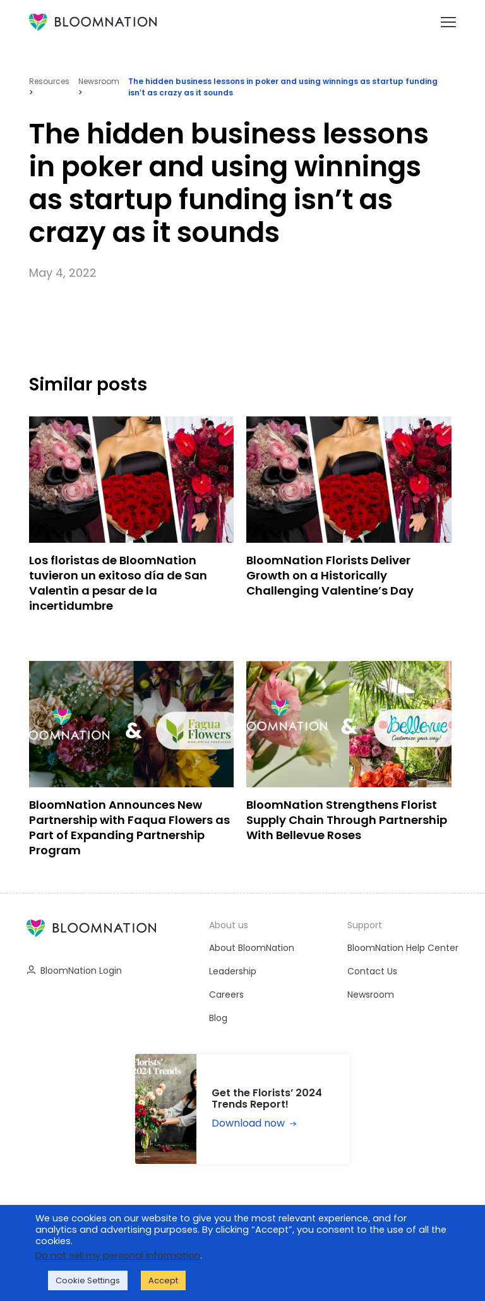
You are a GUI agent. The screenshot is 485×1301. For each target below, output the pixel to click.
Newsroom (98, 81)
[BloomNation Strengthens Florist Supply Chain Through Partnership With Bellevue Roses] (348, 763)
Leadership (232, 971)
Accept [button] (163, 1280)
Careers (226, 994)
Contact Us (372, 971)
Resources (49, 81)
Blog (218, 1018)
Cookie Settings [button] (88, 1280)
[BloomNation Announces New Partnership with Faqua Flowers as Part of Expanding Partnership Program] (131, 763)
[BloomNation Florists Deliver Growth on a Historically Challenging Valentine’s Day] (348, 518)
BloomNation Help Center (402, 947)
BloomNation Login (74, 970)
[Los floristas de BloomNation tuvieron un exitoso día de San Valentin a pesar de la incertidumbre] (131, 518)
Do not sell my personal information (117, 1255)
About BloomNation (251, 947)
